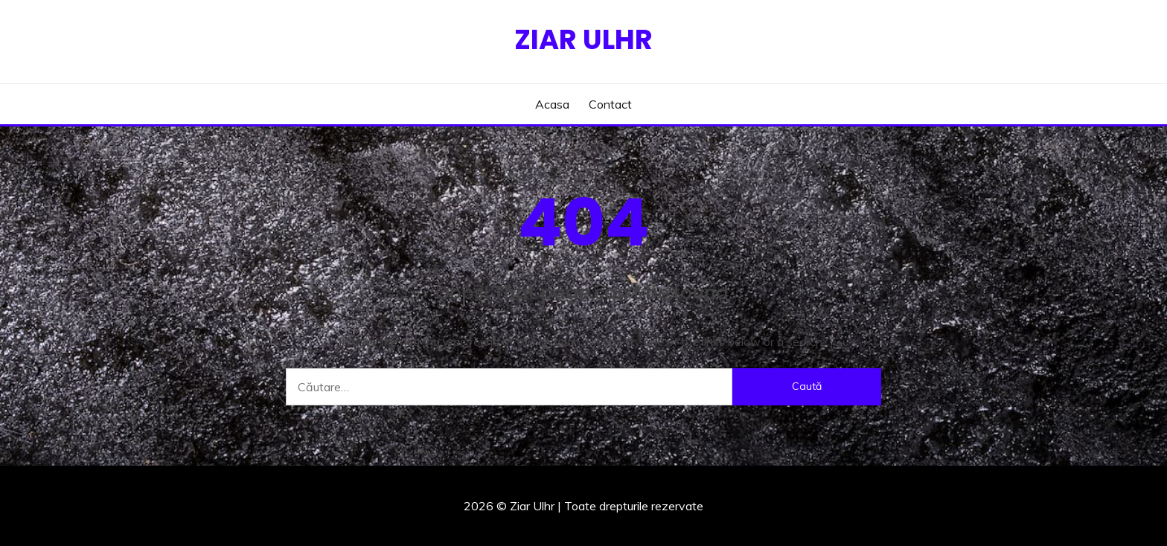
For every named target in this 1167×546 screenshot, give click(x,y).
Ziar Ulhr (583, 39)
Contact (610, 104)
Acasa (552, 104)
